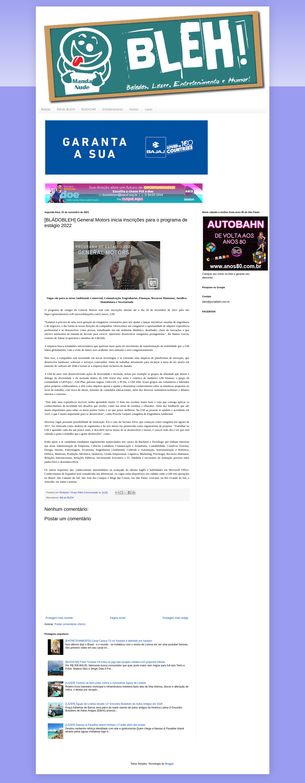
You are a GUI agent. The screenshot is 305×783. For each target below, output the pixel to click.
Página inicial (117, 617)
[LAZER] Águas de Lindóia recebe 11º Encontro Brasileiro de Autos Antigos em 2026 (114, 703)
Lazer (148, 109)
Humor (133, 109)
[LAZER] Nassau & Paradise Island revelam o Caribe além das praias (105, 724)
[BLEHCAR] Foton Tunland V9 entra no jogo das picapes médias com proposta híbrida (115, 662)
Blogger (169, 763)
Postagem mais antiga (175, 617)
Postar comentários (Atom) (69, 624)
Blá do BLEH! (66, 109)
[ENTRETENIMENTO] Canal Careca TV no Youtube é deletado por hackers (108, 640)
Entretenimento (112, 109)
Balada (46, 109)
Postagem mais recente (59, 617)
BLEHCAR (88, 109)
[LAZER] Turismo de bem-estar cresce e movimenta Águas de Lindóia (105, 682)
